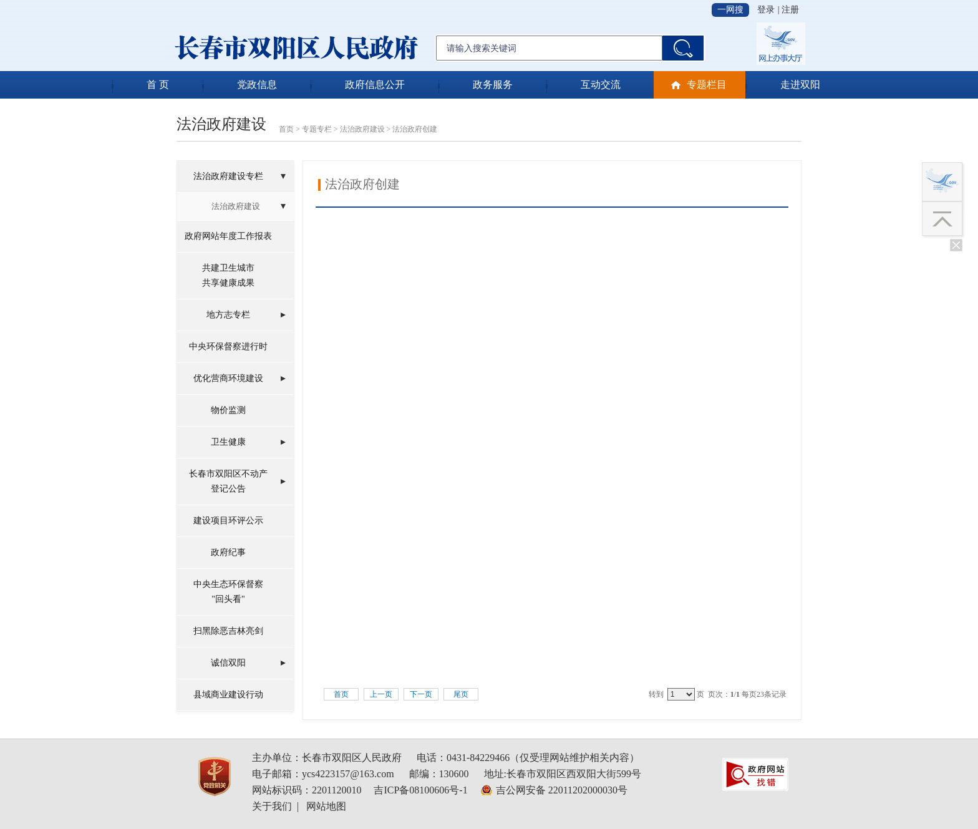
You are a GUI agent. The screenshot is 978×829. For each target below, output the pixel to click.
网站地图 (326, 806)
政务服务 (493, 84)
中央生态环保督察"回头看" (228, 591)
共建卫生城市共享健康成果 (228, 275)
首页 (286, 129)
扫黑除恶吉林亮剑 (228, 631)
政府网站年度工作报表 (228, 236)
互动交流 (601, 84)
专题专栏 (317, 129)
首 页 (158, 84)
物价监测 (228, 410)
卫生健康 (228, 442)
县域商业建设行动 (228, 694)
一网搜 (730, 9)
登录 (766, 9)
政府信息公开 (375, 84)
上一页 (381, 694)
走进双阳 (800, 84)
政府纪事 (228, 552)
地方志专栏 (228, 314)
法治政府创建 (414, 129)
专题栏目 (707, 84)
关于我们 (272, 806)
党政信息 (257, 84)
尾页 (460, 694)
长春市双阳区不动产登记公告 (228, 481)
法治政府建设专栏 (228, 176)
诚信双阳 (228, 662)
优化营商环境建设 (228, 378)
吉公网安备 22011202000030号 (561, 790)
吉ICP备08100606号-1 (420, 790)
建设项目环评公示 (228, 520)
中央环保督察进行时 (228, 346)
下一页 (421, 694)
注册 (790, 9)
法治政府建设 (362, 129)
